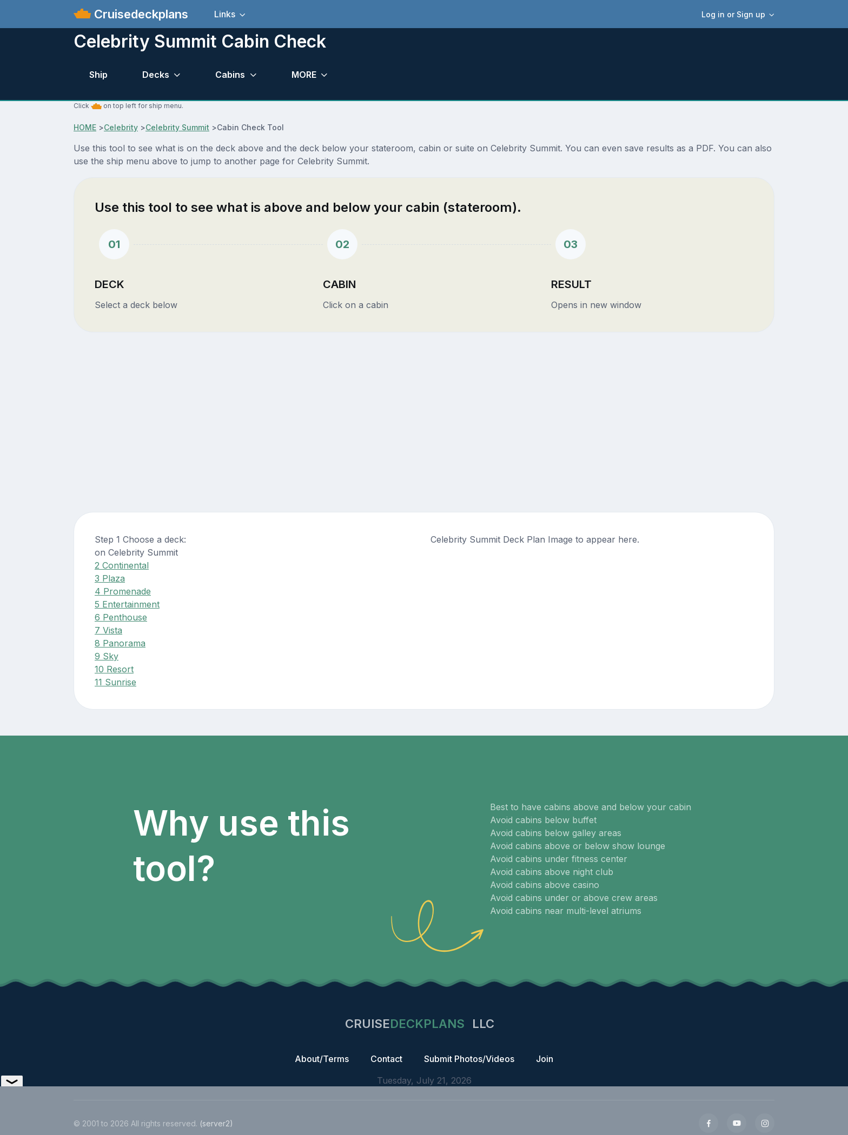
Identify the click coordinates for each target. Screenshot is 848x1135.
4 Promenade (123, 591)
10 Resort (114, 669)
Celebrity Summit (177, 127)
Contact (386, 1058)
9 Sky (106, 656)
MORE (304, 74)
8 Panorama (120, 643)
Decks (155, 74)
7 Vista (108, 630)
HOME (85, 127)
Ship (98, 74)
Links (224, 14)
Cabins (230, 74)
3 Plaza (110, 578)
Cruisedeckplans (139, 14)
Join (544, 1058)
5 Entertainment (127, 604)
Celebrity (121, 127)
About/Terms (322, 1058)
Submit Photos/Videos (469, 1058)
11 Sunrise (115, 682)
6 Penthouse (121, 617)
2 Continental (122, 565)
